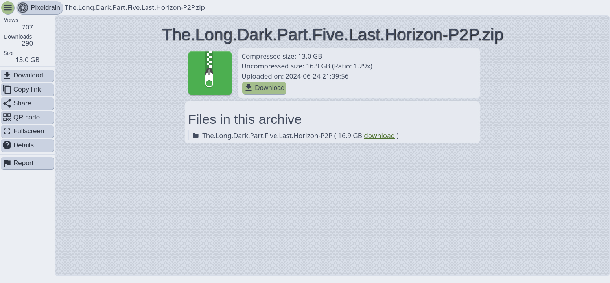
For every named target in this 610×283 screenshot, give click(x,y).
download (379, 135)
